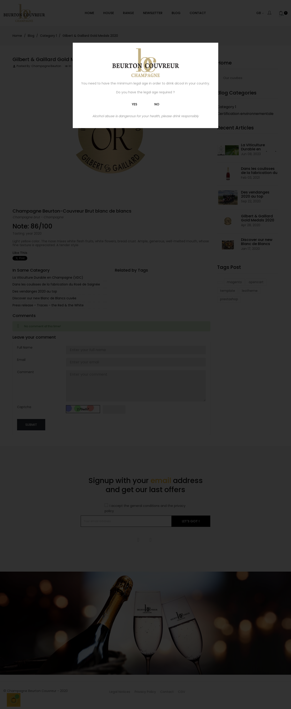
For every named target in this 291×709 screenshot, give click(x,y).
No (156, 104)
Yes (134, 104)
